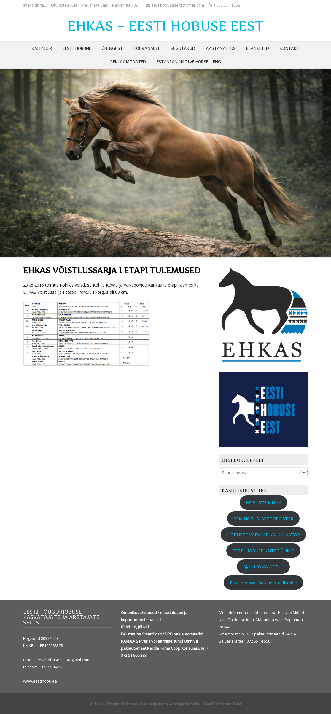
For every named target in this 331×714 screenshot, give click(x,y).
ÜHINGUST (112, 48)
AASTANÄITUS (220, 48)
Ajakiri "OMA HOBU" (263, 567)
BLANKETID (257, 48)
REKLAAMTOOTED (128, 61)
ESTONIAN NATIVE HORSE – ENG (189, 61)
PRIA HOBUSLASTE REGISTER (263, 518)
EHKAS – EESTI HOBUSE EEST (165, 26)
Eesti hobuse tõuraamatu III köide (263, 583)
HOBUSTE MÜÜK (263, 502)
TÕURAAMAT (146, 48)
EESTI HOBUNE (77, 48)
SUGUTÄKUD (183, 48)
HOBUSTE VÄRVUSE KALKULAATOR (263, 535)
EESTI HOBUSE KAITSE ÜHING (263, 551)
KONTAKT (289, 48)
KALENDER (42, 48)
